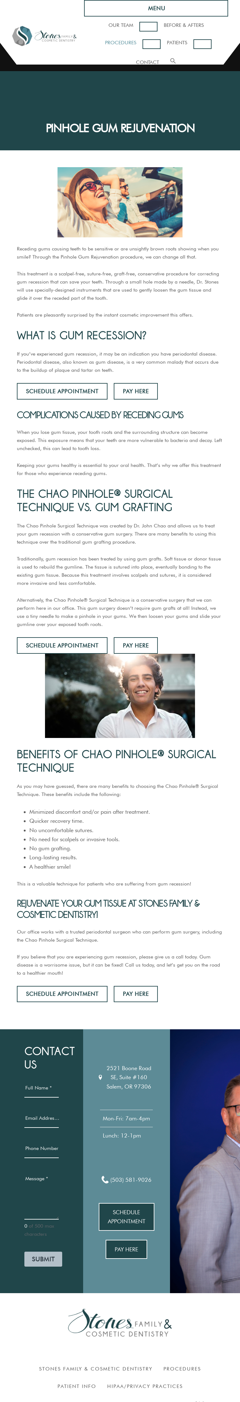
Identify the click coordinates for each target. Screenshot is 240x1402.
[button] (173, 61)
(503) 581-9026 (127, 1179)
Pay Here (136, 391)
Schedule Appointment (62, 391)
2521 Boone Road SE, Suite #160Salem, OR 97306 (125, 1077)
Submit (43, 1259)
